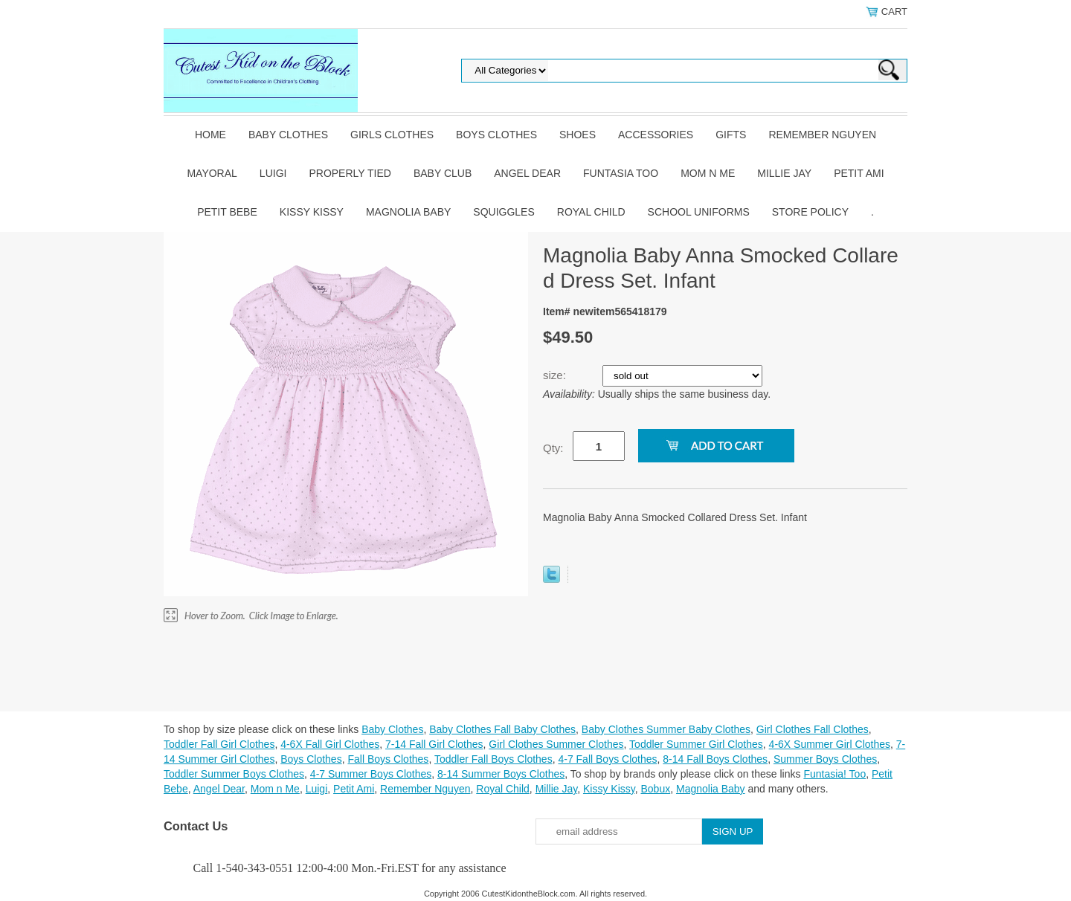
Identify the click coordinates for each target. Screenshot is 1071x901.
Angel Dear (527, 173)
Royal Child (591, 212)
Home (210, 135)
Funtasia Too (620, 173)
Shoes (577, 135)
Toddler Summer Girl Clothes (696, 744)
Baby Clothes (288, 135)
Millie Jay (784, 173)
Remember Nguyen (822, 135)
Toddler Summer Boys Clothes (234, 774)
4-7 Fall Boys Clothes (607, 759)
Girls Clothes (392, 135)
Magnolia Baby (408, 212)
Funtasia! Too (834, 774)
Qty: (553, 448)
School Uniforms (699, 212)
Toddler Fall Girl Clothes (219, 744)
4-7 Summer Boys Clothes (370, 774)
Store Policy (810, 212)
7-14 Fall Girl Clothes (434, 744)
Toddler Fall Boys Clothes (493, 759)
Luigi (273, 173)
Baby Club (443, 173)
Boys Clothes (496, 135)
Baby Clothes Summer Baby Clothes (666, 729)
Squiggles (503, 212)
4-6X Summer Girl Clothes (829, 744)
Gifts (730, 135)
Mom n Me (708, 173)
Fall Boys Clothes (387, 759)
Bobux (655, 789)
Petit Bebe (227, 212)
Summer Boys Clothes (825, 759)
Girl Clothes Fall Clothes (812, 729)
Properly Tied (349, 173)
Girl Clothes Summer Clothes (556, 744)
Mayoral (212, 173)
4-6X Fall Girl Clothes (329, 744)
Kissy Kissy (312, 212)
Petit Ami (859, 173)
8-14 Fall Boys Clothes (715, 759)
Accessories (655, 135)
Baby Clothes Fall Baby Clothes (502, 729)
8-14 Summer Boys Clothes (501, 774)
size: (556, 375)
